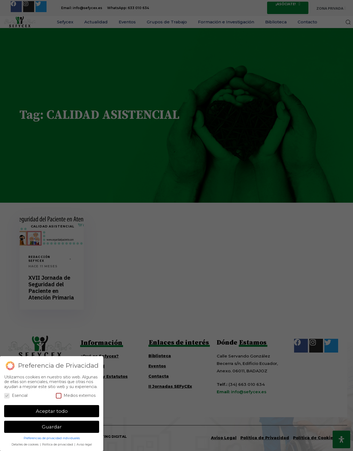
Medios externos (76, 395)
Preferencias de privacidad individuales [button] (52, 438)
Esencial (16, 395)
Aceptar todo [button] (52, 411)
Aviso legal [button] (84, 444)
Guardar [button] (52, 427)
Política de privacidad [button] (58, 444)
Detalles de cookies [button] (25, 444)
